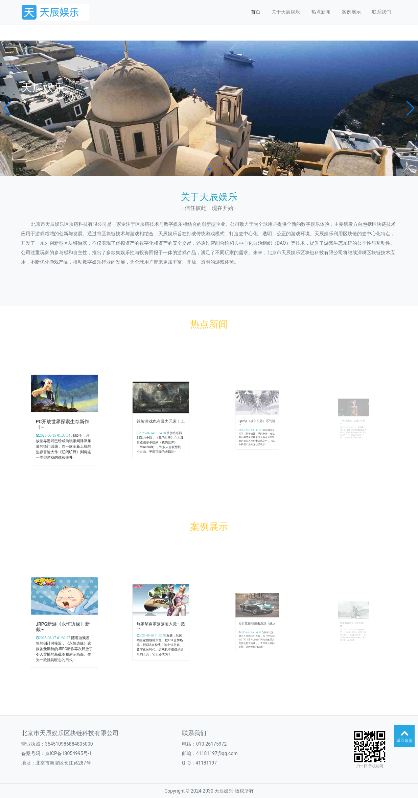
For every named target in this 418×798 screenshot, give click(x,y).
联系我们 (381, 12)
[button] (8, 108)
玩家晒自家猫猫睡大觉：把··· (160, 624)
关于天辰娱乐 (286, 12)
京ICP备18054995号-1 (68, 753)
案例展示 (351, 12)
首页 (255, 12)
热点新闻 (320, 12)
